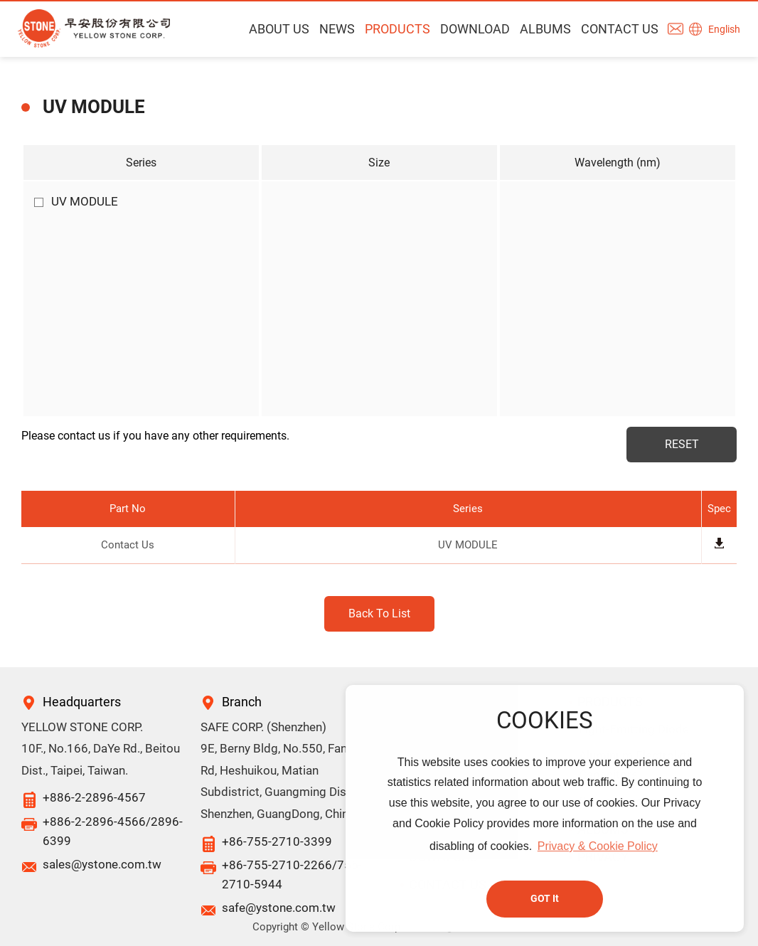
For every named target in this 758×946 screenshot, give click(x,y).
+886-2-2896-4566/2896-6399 (113, 831)
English (724, 29)
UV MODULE (76, 201)
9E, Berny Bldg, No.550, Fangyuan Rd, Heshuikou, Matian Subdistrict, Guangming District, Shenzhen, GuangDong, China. (290, 781)
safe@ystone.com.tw (279, 907)
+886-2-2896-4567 (94, 797)
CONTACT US (619, 28)
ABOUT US (279, 28)
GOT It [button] (544, 899)
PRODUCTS (397, 28)
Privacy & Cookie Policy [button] (598, 846)
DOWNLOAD (475, 28)
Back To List (379, 613)
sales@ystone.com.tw (102, 864)
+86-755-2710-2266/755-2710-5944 (292, 874)
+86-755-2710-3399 (277, 841)
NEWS (337, 28)
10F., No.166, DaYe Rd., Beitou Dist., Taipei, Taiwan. (100, 759)
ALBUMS (545, 28)
